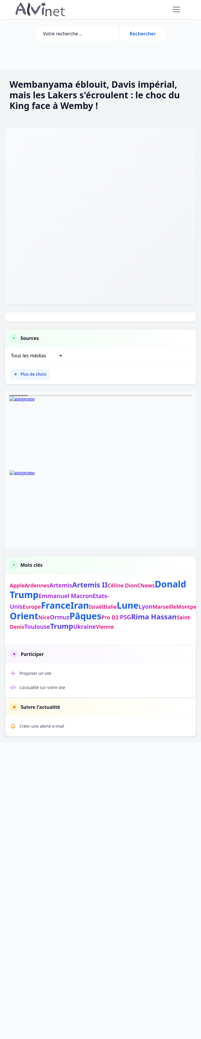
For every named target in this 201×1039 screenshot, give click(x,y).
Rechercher (143, 33)
